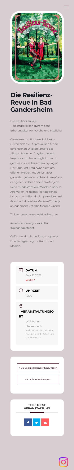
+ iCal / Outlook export (38, 379)
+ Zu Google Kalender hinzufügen (38, 367)
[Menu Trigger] (66, 7)
